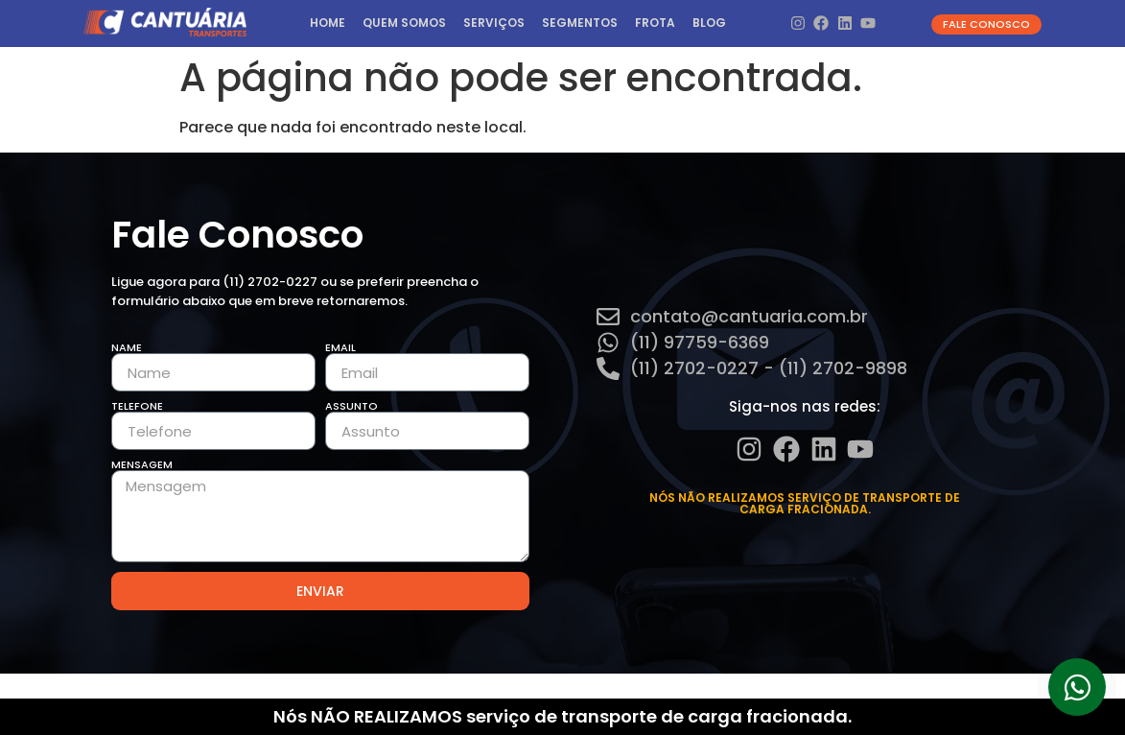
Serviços (494, 22)
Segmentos (580, 22)
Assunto (351, 406)
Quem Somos (404, 22)
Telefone (137, 406)
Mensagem (142, 465)
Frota (655, 22)
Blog (709, 22)
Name (126, 348)
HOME (327, 22)
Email (340, 348)
